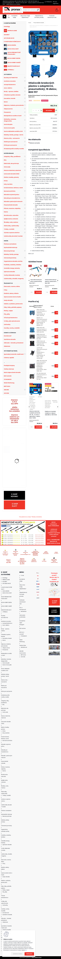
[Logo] (13, 10)
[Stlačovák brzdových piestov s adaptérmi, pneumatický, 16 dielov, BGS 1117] (43, 44)
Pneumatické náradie (39, 22)
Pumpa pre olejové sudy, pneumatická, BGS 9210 (18, 439)
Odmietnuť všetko (17, 954)
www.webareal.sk (36, 957)
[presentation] (29, 43)
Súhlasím (29, 954)
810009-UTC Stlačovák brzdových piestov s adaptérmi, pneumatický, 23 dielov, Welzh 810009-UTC (42, 321)
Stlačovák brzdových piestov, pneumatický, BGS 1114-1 (35, 281)
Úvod (29, 22)
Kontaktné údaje (14, 16)
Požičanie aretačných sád (52, 16)
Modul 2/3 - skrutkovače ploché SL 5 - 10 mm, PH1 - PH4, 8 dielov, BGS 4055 (18, 456)
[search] (38, 10)
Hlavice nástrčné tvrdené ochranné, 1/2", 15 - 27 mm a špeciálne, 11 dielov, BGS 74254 (34, 414)
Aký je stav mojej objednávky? (25, 16)
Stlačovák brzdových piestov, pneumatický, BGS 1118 (51, 281)
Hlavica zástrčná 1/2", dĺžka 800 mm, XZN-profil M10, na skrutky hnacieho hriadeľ (18, 481)
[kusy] (36, 110)
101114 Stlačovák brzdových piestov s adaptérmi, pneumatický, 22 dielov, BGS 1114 (42, 312)
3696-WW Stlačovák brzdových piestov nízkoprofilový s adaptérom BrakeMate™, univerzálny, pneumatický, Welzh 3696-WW (42, 366)
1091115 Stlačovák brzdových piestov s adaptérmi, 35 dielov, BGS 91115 (42, 343)
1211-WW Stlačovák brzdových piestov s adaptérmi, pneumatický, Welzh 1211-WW (42, 376)
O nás (9, 16)
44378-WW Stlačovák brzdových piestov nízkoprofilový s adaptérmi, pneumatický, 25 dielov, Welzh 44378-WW (42, 353)
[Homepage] (4, 16)
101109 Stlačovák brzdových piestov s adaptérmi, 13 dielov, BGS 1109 (42, 337)
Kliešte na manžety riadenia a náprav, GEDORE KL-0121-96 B (51, 413)
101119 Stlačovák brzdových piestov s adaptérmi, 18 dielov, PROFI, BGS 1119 (42, 330)
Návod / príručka (34, 143)
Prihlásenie (49, 1)
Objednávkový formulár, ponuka (39, 16)
